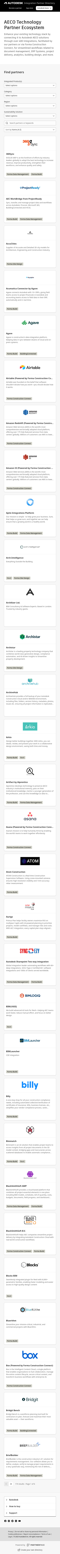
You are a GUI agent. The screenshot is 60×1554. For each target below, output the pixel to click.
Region (7, 101)
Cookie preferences (15, 1534)
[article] (30, 157)
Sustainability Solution (13, 112)
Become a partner (15, 8)
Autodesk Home (44, 8)
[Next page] (10, 1484)
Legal (10, 1537)
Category (8, 91)
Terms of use (45, 1534)
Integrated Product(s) (13, 81)
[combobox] (30, 85)
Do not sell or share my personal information (31, 1531)
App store (29, 8)
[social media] (12, 1521)
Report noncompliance (31, 1534)
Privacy (10, 1531)
